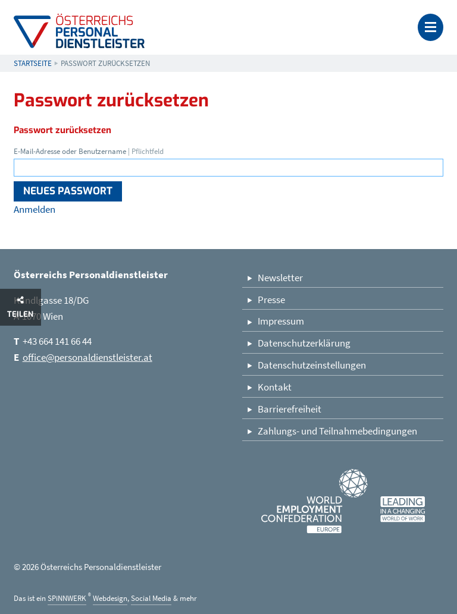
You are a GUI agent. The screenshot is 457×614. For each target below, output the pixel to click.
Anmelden (34, 209)
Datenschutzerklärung (304, 342)
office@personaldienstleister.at (87, 357)
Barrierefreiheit (289, 408)
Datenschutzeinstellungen (312, 364)
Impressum (281, 321)
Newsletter (280, 277)
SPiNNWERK (67, 598)
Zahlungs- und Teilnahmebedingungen (337, 430)
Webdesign (110, 598)
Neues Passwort (67, 191)
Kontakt (275, 386)
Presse (271, 299)
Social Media (151, 598)
